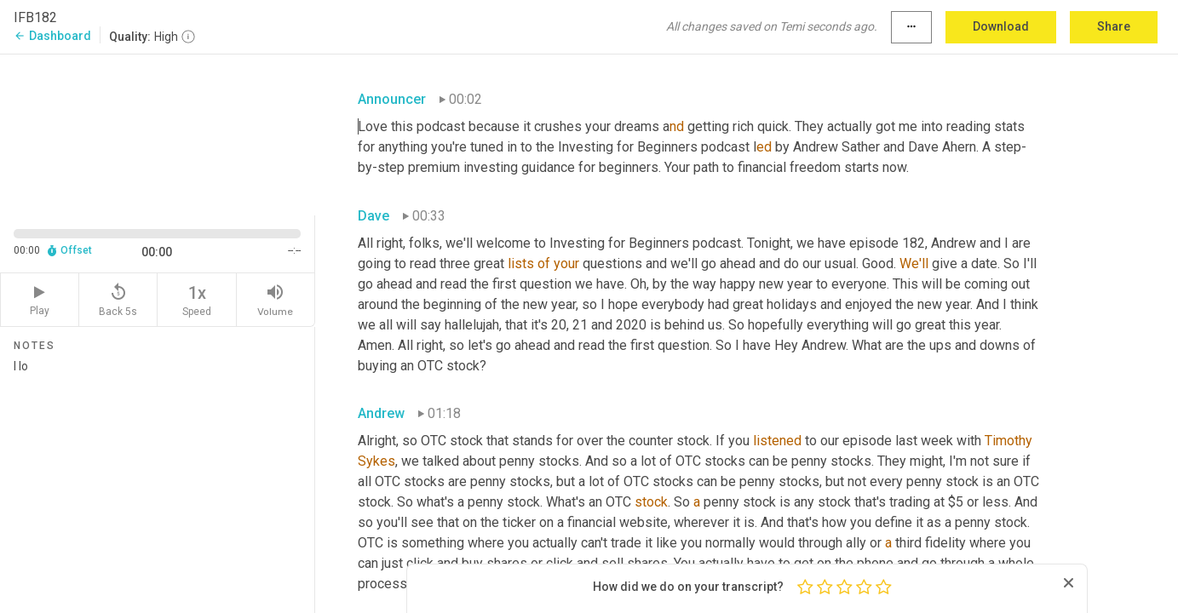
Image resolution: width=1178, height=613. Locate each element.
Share (1113, 26)
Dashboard (52, 36)
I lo (157, 479)
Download (1001, 26)
